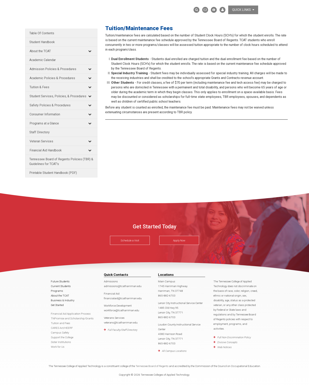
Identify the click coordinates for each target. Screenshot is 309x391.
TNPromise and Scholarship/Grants (72, 318)
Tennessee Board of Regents (152, 366)
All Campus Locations (174, 350)
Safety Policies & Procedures (50, 105)
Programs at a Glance (44, 123)
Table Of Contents (41, 33)
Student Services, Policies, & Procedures (58, 96)
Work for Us (57, 346)
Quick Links (243, 10)
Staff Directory (39, 132)
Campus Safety (60, 332)
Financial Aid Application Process (71, 313)
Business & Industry (62, 300)
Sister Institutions (61, 342)
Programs (57, 290)
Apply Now (179, 240)
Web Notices (224, 347)
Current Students (61, 286)
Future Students (60, 281)
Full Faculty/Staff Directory (122, 329)
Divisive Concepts (227, 342)
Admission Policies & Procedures (53, 69)
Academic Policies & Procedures (52, 78)
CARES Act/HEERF (62, 327)
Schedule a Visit (130, 240)
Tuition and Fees (60, 323)
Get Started (57, 305)
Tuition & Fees (39, 87)
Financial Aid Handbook (46, 150)
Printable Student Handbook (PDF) (53, 173)
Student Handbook (42, 42)
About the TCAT (40, 51)
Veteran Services (41, 141)
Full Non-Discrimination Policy (234, 337)
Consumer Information (45, 114)
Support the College (62, 337)
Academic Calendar (42, 60)
